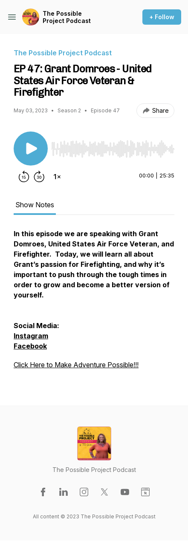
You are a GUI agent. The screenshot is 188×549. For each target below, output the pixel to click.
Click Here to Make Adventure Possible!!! (76, 364)
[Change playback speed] (57, 177)
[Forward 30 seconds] (39, 177)
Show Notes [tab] (34, 204)
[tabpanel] (94, 303)
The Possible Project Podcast (67, 17)
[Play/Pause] (31, 149)
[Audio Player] (112, 146)
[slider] (112, 149)
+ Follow (161, 16)
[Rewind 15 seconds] (24, 177)
